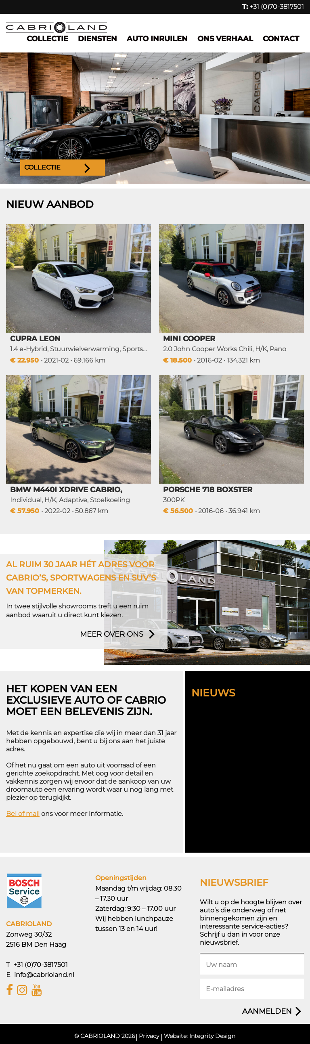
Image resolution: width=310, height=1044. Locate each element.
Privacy (149, 1036)
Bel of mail (23, 814)
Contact (281, 38)
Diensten (97, 38)
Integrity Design (212, 1036)
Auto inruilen (157, 38)
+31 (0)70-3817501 (273, 6)
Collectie (47, 38)
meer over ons (111, 634)
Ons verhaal (225, 38)
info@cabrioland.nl (44, 975)
